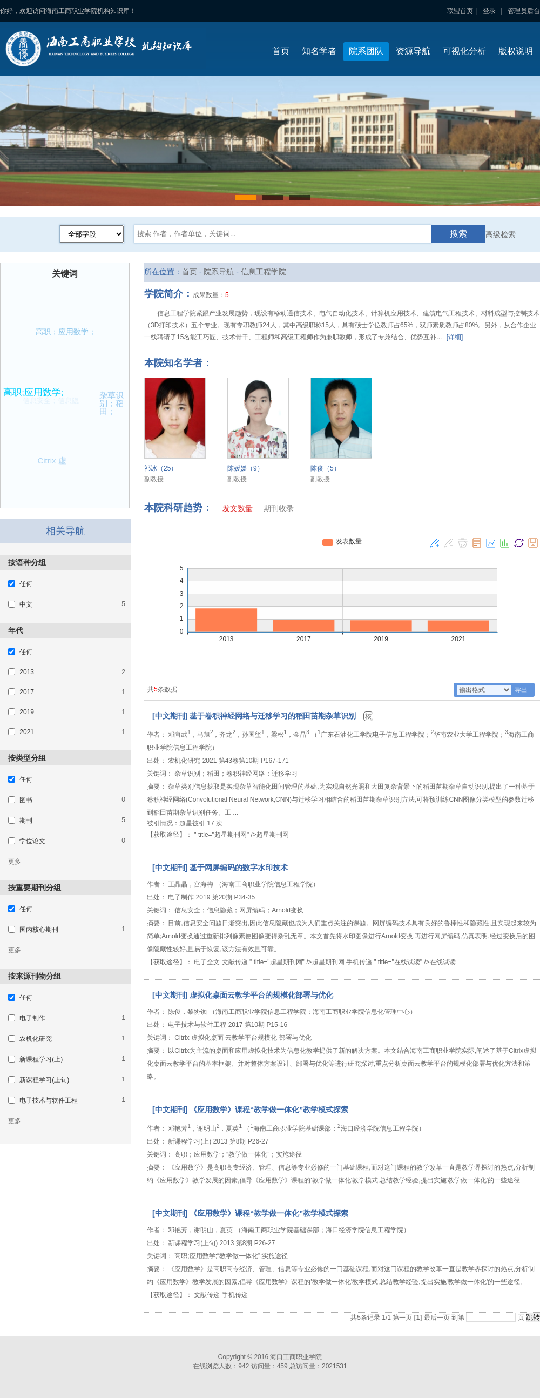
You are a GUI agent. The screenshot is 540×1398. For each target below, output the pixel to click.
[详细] (455, 337)
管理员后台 (524, 11)
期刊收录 (279, 509)
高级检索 (500, 234)
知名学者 (319, 51)
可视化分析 (464, 51)
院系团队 (366, 51)
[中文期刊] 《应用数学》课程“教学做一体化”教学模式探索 (250, 1109)
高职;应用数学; (36, 390)
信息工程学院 (263, 271)
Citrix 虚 (52, 460)
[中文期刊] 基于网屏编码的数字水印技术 (220, 867)
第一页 (402, 1317)
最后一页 (437, 1317)
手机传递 (359, 962)
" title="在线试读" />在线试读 (414, 962)
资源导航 (413, 51)
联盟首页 (460, 11)
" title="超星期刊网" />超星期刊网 (241, 834)
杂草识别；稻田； (112, 402)
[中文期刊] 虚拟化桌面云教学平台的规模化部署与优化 (242, 995)
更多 (14, 861)
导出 (521, 690)
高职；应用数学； (65, 332)
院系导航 (219, 271)
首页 (280, 51)
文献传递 (235, 962)
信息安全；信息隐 (47, 404)
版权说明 (515, 51)
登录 (489, 11)
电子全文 (207, 962)
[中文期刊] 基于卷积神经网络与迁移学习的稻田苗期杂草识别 (255, 715)
